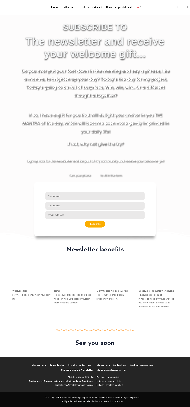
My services (103, 365)
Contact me (119, 365)
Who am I (69, 7)
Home (54, 7)
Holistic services (90, 7)
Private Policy (106, 401)
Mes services (38, 365)
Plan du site (92, 401)
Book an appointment (119, 7)
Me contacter (58, 365)
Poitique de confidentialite (73, 401)
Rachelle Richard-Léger (117, 397)
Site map (119, 401)
